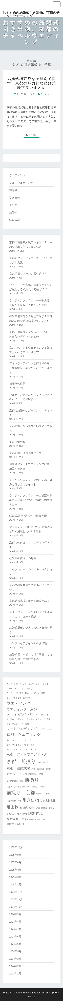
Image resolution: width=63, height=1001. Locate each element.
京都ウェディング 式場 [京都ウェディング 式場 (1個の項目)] (17, 774)
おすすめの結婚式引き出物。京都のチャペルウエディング (31, 13)
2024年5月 (15, 944)
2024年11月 (16, 899)
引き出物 (14, 197)
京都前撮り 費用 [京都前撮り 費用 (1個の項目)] (35, 774)
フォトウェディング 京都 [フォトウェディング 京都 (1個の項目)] (18, 724)
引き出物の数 (17, 441)
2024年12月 (16, 891)
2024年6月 (15, 936)
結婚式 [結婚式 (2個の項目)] (24, 807)
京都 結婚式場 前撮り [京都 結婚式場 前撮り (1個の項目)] (41, 769)
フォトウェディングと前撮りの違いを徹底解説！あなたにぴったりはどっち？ (30, 367)
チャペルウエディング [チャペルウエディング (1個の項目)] (16, 719)
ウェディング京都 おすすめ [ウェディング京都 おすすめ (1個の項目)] (19, 698)
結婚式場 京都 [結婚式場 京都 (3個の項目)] (17, 819)
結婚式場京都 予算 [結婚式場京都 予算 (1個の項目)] (37, 819)
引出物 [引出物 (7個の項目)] (13, 807)
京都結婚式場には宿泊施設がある (29, 600)
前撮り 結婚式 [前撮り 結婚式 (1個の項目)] (42, 794)
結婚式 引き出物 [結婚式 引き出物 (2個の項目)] (17, 813)
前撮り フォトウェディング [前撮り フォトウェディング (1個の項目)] (19, 787)
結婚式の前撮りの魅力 (22, 558)
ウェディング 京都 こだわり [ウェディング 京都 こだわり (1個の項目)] (19, 689)
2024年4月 (15, 951)
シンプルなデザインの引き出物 (28, 643)
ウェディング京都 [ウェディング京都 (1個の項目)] (37, 693)
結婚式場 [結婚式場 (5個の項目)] (35, 813)
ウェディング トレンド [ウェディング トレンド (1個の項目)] (38, 684)
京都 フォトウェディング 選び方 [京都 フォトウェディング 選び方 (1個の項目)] (21, 749)
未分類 (13, 205)
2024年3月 (15, 958)
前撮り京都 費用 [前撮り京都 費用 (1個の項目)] (14, 801)
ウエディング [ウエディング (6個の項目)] (19, 703)
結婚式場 (14, 219)
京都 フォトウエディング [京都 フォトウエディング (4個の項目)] (27, 754)
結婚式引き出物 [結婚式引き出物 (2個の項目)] (15, 824)
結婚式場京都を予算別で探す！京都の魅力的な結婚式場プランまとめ (31, 83)
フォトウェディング (21, 182)
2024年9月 (15, 914)
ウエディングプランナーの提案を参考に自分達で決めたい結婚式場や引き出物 (30, 500)
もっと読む (32, 134)
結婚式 (13, 212)
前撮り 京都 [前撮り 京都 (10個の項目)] (21, 793)
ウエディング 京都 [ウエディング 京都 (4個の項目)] (22, 709)
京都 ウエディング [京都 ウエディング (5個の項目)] (24, 734)
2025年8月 (15, 854)
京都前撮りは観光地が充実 (25, 453)
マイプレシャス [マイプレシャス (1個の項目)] (44, 729)
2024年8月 (15, 921)
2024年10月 (16, 906)
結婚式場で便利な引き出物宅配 (28, 515)
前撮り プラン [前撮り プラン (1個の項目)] (38, 787)
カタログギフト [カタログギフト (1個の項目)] (42, 715)
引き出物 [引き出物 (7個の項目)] (31, 800)
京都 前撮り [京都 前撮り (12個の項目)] (21, 761)
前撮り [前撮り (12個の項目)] (32, 780)
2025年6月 (15, 862)
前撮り (13, 190)
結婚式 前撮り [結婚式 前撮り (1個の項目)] (47, 808)
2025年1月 (15, 884)
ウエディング (17, 175)
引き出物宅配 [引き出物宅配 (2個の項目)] (47, 800)
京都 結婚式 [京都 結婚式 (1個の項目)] (42, 762)
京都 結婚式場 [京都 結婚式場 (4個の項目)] (18, 768)
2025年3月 (15, 877)
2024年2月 (15, 966)
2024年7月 (15, 929)
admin (45, 94)
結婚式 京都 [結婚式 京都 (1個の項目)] (34, 808)
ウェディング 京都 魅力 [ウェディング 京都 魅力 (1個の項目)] (18, 693)
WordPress (43, 992)
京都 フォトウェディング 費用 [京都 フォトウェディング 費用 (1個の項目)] (20, 745)
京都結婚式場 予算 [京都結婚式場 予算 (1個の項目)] (15, 781)
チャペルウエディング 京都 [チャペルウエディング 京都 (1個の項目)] (38, 719)
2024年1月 (15, 973)
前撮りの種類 (17, 383)
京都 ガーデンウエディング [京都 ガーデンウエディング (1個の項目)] (19, 740)
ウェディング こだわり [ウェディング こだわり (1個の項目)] (17, 684)
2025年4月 (15, 869)
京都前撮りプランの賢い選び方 (28, 273)
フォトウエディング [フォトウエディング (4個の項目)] (22, 729)
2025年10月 (16, 847)
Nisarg (31, 996)
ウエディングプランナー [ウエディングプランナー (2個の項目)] (20, 714)
